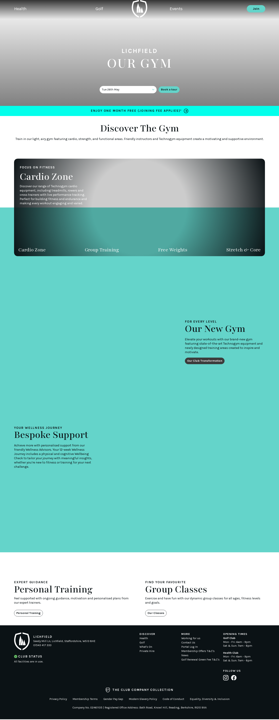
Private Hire (147, 651)
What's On (146, 647)
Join (256, 20)
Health (21, 20)
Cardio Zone (32, 250)
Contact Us (188, 643)
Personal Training (31, 613)
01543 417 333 (42, 646)
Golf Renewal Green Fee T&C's (200, 660)
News (184, 656)
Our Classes (157, 613)
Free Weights (172, 250)
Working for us (190, 639)
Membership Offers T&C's (198, 651)
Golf (105, 20)
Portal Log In (189, 647)
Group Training (102, 250)
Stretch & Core (243, 250)
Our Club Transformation (207, 360)
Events (176, 20)
